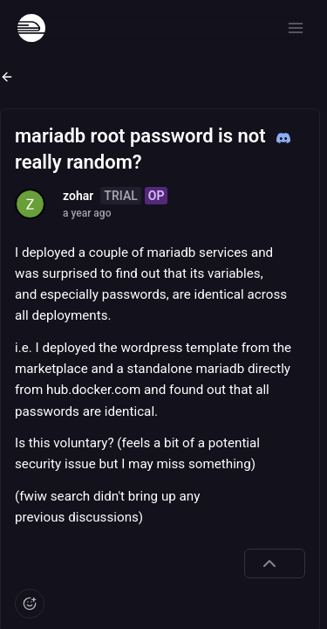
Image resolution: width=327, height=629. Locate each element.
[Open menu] (296, 28)
